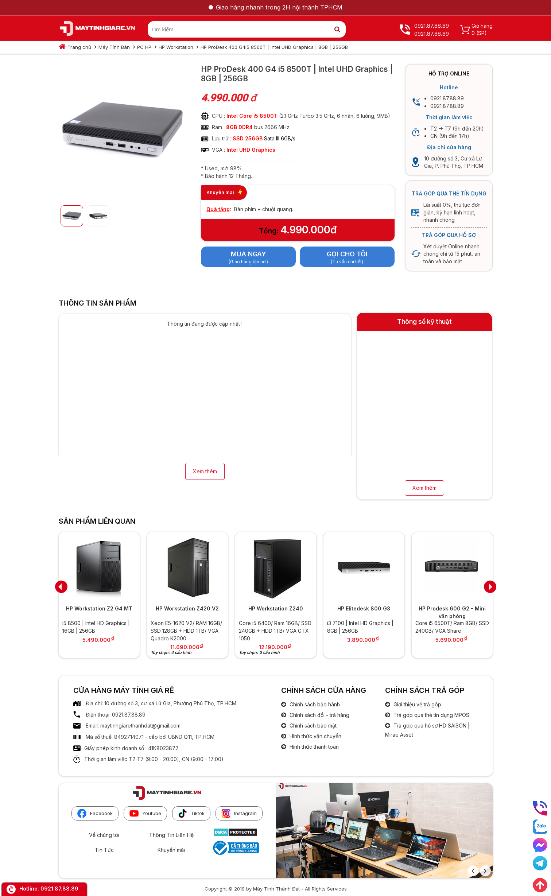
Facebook (95, 813)
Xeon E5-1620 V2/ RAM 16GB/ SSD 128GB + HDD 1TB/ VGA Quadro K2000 (186, 630)
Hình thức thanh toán (313, 747)
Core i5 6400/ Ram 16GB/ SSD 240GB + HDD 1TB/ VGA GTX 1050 (275, 630)
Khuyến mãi (171, 850)
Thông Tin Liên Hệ (171, 835)
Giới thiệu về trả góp (416, 704)
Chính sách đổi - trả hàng (318, 715)
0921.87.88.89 (59, 888)
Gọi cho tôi (347, 254)
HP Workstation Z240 (275, 608)
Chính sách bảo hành (314, 704)
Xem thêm (205, 471)
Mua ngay (248, 254)
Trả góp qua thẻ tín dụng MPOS (430, 715)
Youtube (145, 813)
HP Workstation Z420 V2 (187, 608)
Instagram (239, 813)
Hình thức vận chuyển (314, 736)
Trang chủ (79, 47)
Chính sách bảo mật (312, 725)
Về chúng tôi (104, 835)
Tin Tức (104, 850)
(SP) (481, 33)
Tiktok (191, 813)
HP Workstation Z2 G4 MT (99, 608)
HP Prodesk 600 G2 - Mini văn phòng (452, 612)
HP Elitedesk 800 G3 (363, 608)
